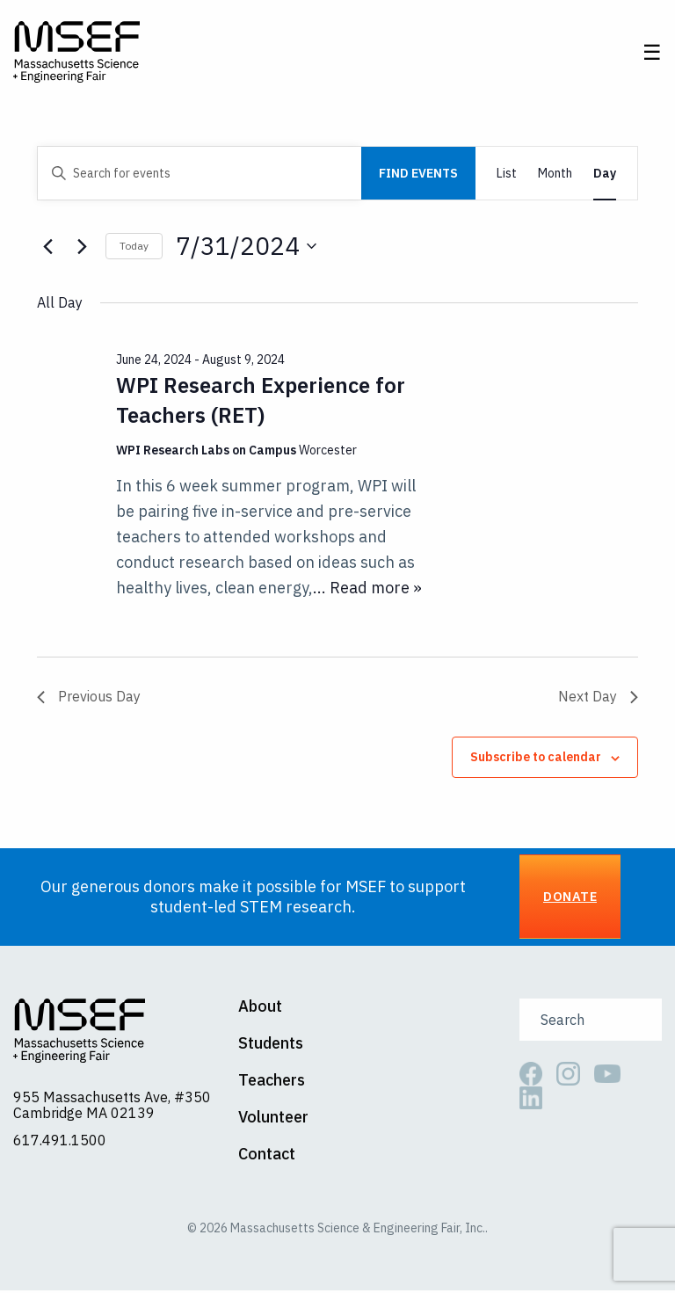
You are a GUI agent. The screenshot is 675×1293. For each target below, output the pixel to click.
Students (270, 1046)
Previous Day (89, 699)
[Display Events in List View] (507, 175)
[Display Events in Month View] (555, 175)
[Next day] (81, 248)
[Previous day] (47, 248)
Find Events (418, 176)
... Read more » (367, 589)
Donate (570, 898)
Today (134, 248)
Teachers (271, 1083)
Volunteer (273, 1120)
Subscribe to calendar (535, 759)
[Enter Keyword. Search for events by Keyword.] (199, 175)
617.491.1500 (59, 1142)
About (260, 1009)
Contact (266, 1157)
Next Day (598, 699)
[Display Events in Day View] (604, 175)
